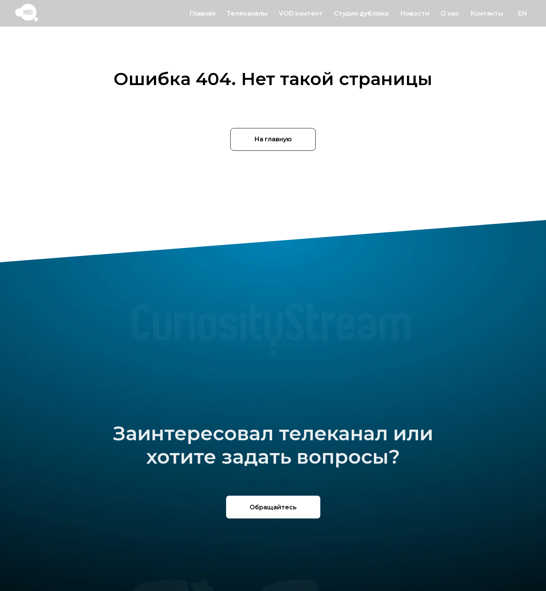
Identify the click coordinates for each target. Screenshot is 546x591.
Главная (202, 13)
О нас (450, 13)
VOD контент (301, 13)
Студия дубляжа (361, 13)
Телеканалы (247, 13)
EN (522, 13)
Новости (414, 13)
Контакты (486, 13)
